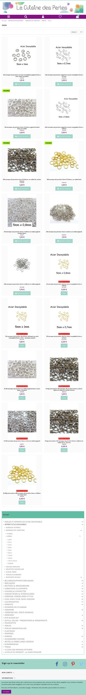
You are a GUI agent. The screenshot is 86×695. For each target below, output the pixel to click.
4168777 (22, 444)
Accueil (6, 515)
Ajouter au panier (22, 84)
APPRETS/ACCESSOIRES (15, 525)
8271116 (22, 78)
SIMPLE (9, 536)
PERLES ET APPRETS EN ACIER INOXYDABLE (23, 522)
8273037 (64, 287)
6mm (10, 547)
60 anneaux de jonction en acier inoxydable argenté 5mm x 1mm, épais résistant (22, 75)
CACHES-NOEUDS (13, 567)
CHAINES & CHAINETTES (15, 591)
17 (81, 32)
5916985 (22, 391)
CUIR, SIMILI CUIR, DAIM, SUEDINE (20, 599)
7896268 (22, 182)
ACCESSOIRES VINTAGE (14, 639)
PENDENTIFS (10, 623)
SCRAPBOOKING (11, 644)
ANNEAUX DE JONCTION (15, 530)
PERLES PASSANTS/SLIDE (15, 628)
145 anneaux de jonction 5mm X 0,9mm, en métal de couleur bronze (22, 180)
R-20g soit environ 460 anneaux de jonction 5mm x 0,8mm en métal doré (22, 494)
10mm (10, 555)
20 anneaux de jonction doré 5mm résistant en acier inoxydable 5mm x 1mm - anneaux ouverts (22, 337)
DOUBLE (10, 533)
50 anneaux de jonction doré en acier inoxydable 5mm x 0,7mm (64, 337)
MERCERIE (9, 615)
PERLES (8, 626)
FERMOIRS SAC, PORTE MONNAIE (19, 612)
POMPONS (9, 634)
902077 (22, 235)
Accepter (6, 692)
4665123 (64, 391)
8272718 (22, 339)
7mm (9, 550)
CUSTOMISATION (12, 602)
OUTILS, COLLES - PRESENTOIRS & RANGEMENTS (26, 620)
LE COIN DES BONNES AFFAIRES (18, 650)
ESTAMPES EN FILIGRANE (15, 607)
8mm (10, 553)
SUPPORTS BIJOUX (13, 577)
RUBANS (8, 636)
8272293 (64, 339)
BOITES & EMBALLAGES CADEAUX (19, 642)
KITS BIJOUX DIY (12, 618)
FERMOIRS (9, 610)
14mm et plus (12, 561)
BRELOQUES (10, 583)
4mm (10, 542)
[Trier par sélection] (74, 32)
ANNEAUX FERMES (13, 528)
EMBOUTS (9, 605)
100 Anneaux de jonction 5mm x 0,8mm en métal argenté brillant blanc (22, 232)
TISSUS (8, 647)
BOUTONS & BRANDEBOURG (17, 586)
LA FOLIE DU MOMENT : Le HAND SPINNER (23, 652)
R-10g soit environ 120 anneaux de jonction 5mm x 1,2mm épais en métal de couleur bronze (64, 389)
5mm (10, 545)
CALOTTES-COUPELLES (15, 569)
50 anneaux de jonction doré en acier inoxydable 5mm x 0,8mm (64, 284)
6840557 (64, 235)
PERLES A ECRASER (13, 575)
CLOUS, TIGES (11, 572)
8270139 (64, 78)
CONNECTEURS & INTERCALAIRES (19, 594)
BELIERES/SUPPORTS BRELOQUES (19, 581)
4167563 (22, 496)
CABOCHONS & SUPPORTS (16, 589)
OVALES (10, 563)
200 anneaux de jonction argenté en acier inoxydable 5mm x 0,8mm (64, 128)
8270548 (22, 287)
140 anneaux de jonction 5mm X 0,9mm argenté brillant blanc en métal (22, 128)
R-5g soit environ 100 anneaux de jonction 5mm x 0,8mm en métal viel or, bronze (64, 441)
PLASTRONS (10, 631)
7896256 (64, 182)
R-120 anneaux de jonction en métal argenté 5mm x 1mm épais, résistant (22, 389)
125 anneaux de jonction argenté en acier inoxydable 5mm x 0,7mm (64, 75)
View (64, 293)
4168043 (64, 444)
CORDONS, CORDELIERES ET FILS (19, 596)
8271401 (64, 130)
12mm (10, 558)
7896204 (22, 130)
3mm (10, 539)
